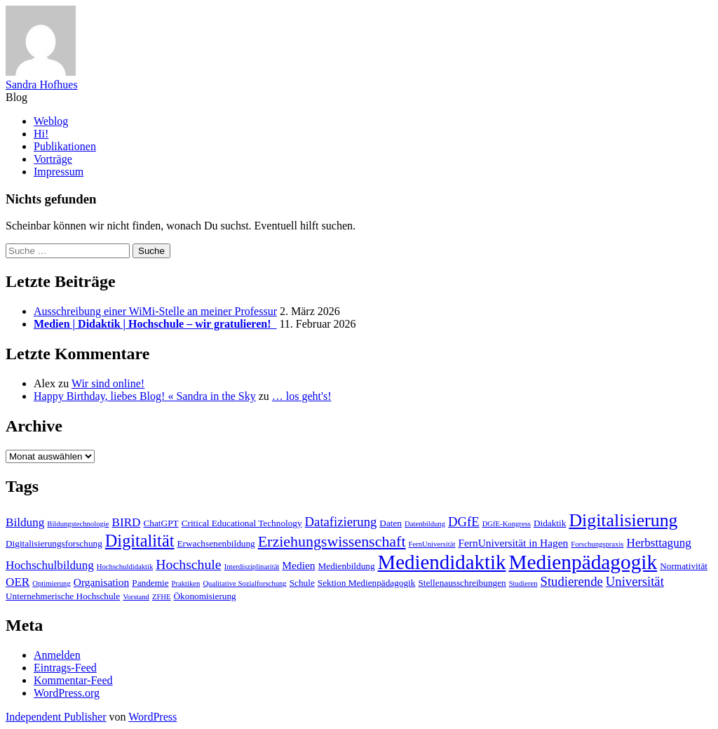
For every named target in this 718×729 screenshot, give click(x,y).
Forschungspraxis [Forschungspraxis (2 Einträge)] (597, 544)
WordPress (152, 717)
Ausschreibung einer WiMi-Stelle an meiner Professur (155, 311)
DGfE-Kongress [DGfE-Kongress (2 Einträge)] (506, 524)
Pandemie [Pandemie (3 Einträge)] (150, 582)
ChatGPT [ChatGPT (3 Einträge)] (161, 523)
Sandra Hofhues (42, 85)
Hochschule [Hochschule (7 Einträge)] (188, 564)
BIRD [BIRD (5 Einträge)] (126, 522)
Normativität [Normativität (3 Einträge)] (683, 566)
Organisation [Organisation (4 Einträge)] (101, 582)
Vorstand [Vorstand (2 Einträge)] (136, 597)
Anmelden (57, 655)
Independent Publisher (56, 717)
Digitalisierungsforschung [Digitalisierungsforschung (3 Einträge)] (54, 543)
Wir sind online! (108, 383)
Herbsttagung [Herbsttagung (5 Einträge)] (659, 542)
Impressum (58, 172)
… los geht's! (302, 396)
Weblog (51, 121)
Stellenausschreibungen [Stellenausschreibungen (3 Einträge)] (462, 582)
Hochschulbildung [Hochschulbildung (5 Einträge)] (50, 565)
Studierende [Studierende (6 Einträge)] (572, 581)
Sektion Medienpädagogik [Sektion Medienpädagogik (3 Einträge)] (367, 582)
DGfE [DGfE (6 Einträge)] (464, 521)
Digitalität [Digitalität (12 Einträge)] (140, 540)
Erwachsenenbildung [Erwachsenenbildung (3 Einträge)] (216, 543)
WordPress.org (67, 693)
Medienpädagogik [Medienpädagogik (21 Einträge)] (582, 562)
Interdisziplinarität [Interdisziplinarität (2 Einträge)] (252, 566)
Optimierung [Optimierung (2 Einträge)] (51, 583)
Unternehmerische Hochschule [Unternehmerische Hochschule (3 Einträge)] (63, 596)
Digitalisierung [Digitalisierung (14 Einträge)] (623, 520)
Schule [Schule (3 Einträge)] (302, 582)
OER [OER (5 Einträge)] (17, 582)
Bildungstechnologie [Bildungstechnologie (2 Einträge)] (78, 524)
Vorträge (53, 159)
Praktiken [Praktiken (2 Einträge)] (186, 583)
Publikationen (65, 146)
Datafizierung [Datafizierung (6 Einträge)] (341, 521)
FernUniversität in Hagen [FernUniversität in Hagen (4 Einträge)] (513, 543)
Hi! (41, 134)
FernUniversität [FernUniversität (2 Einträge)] (432, 544)
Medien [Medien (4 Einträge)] (298, 565)
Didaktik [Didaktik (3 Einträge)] (550, 523)
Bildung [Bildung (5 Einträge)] (25, 522)
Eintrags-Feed (65, 668)
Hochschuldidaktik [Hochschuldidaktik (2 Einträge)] (125, 566)
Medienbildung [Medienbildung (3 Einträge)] (346, 566)
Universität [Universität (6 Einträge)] (635, 581)
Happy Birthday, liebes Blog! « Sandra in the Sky (145, 396)
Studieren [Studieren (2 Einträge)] (523, 583)
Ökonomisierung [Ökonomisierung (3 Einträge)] (205, 596)
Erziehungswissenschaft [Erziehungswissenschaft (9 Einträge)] (332, 541)
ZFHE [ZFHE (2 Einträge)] (161, 597)
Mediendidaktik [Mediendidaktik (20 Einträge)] (442, 562)
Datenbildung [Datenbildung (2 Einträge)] (425, 524)
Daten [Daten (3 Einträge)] (390, 523)
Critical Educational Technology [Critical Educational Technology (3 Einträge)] (242, 523)
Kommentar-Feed (73, 680)
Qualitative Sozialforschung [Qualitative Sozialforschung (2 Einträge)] (244, 583)
